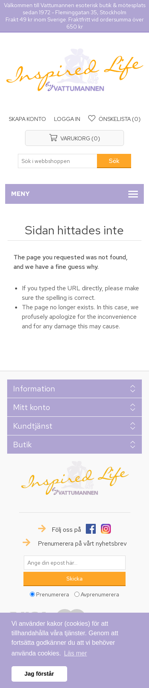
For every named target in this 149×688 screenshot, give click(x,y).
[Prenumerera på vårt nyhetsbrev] (75, 563)
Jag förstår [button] (39, 674)
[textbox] (57, 161)
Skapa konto (27, 119)
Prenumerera (52, 594)
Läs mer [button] (75, 653)
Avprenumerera (100, 594)
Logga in (67, 119)
